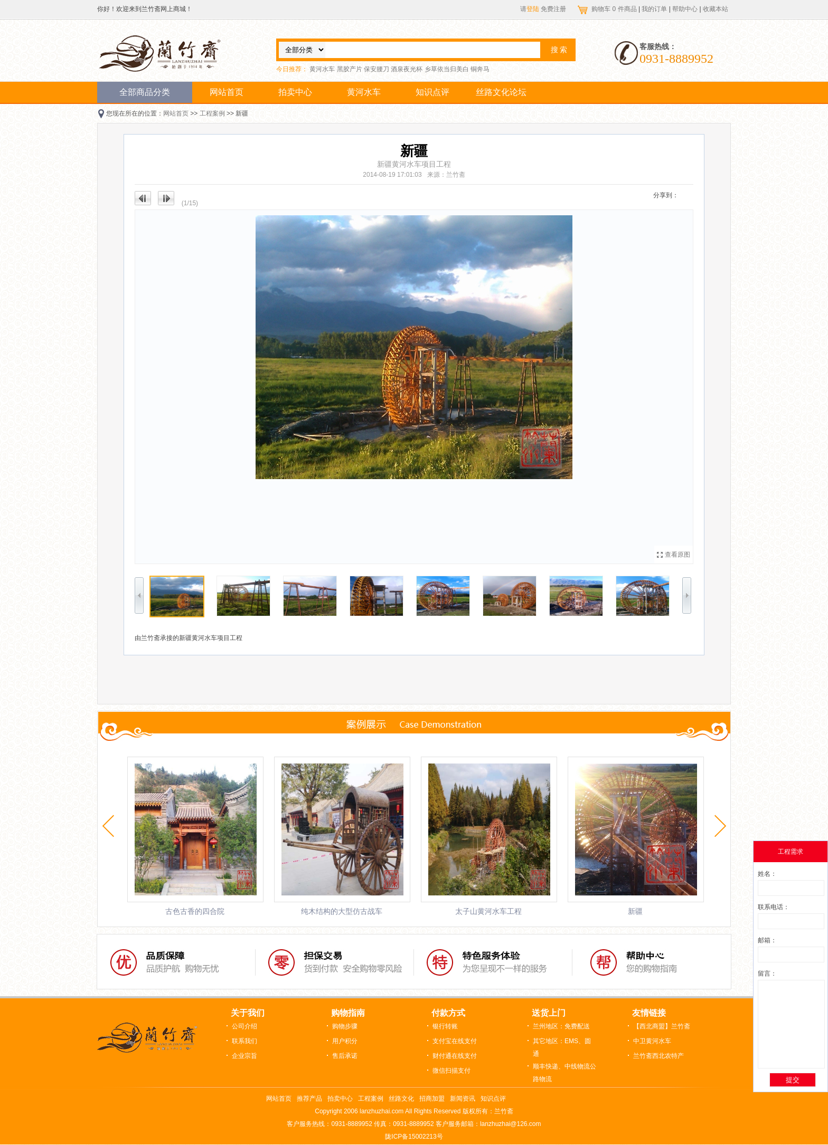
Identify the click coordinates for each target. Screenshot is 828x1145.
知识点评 (432, 92)
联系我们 (244, 1041)
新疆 (635, 911)
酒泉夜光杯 (406, 69)
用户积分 (344, 1041)
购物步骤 (344, 1026)
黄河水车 (322, 69)
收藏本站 (715, 9)
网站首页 (226, 92)
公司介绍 (244, 1026)
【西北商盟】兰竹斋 (661, 1026)
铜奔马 (480, 69)
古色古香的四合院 (194, 911)
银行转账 (445, 1026)
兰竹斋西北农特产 (658, 1056)
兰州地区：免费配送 (561, 1026)
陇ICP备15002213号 (414, 1136)
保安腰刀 (376, 69)
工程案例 (212, 113)
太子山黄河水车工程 (488, 911)
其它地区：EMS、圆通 (562, 1047)
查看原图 (677, 554)
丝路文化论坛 (501, 92)
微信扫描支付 (451, 1070)
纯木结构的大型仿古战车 (341, 911)
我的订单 (654, 9)
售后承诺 (344, 1056)
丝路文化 (401, 1098)
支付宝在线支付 (454, 1041)
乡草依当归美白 (447, 69)
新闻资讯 (462, 1098)
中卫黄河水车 (652, 1041)
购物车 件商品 (614, 9)
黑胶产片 (349, 69)
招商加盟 (432, 1098)
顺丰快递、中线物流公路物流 (564, 1073)
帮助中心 (685, 9)
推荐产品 (309, 1098)
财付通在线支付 (454, 1056)
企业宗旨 (244, 1056)
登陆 (532, 9)
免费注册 (553, 9)
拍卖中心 (295, 92)
